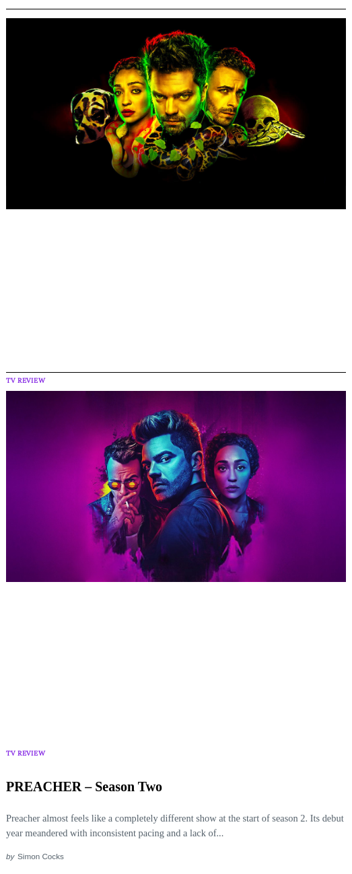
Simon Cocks (40, 856)
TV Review (25, 380)
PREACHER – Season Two (84, 786)
